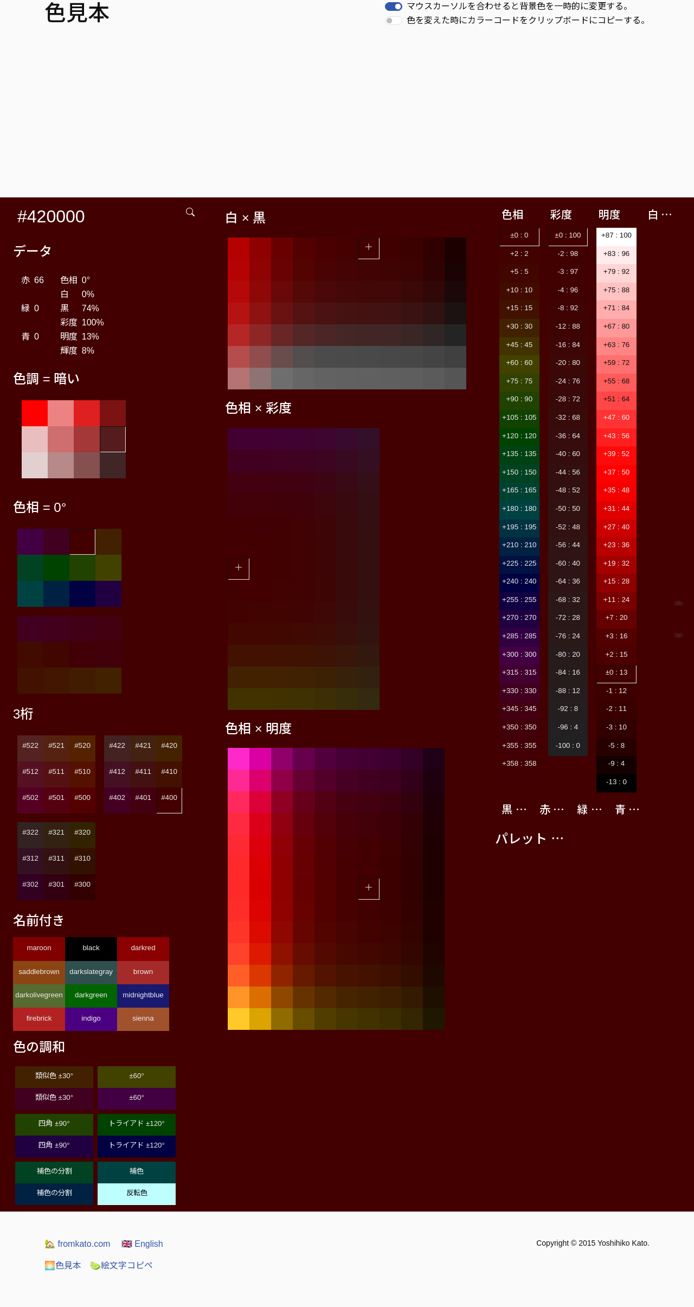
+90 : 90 (519, 399)
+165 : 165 (519, 490)
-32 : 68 (568, 417)
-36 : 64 (568, 436)
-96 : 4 (567, 727)
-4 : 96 (567, 290)
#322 (30, 832)
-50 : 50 (568, 508)
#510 (82, 771)
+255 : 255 (519, 599)
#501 (56, 797)
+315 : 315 (519, 672)
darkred (143, 948)
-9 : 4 (616, 763)
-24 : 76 (568, 381)
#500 (82, 797)
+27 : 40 (616, 527)
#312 (30, 858)
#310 (82, 858)
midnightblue (143, 995)
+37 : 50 (616, 472)
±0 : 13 (617, 672)
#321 (56, 832)
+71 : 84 (616, 308)
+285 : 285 (519, 636)
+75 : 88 (616, 290)
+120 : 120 (519, 436)
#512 (30, 771)
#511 (56, 771)
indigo (91, 1018)
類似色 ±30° (54, 1076)
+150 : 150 (519, 472)
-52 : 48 (568, 527)
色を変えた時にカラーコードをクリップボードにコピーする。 (528, 20)
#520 (82, 745)
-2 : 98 (567, 253)
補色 (137, 1171)
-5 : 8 (616, 745)
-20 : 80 (568, 362)
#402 (117, 797)
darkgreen (91, 995)
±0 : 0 (519, 235)
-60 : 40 (568, 563)
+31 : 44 (616, 508)
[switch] (393, 6)
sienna (142, 1018)
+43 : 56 (616, 436)
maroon (39, 948)
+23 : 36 (616, 545)
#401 (143, 797)
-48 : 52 (568, 490)
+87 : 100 (616, 235)
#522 (30, 745)
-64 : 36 (568, 581)
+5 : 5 (519, 271)
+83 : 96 (616, 253)
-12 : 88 (568, 326)
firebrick (39, 1018)
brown (143, 972)
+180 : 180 (519, 508)
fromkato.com (77, 1243)
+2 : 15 (616, 654)
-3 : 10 (616, 727)
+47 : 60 (616, 417)
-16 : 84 (568, 345)
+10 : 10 (519, 290)
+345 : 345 (519, 708)
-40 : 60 (568, 454)
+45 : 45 (519, 345)
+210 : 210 (519, 545)
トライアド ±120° (136, 1123)
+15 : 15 (519, 308)
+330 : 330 (519, 691)
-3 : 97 (567, 271)
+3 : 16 (616, 636)
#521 (56, 745)
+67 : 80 (616, 326)
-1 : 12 (616, 691)
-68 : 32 (568, 599)
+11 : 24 (616, 599)
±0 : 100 (568, 235)
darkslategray (91, 972)
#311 (56, 858)
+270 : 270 (519, 617)
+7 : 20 (616, 617)
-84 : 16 (568, 672)
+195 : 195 (519, 527)
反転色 (136, 1193)
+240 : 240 (519, 581)
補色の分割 (54, 1171)
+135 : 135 (519, 454)
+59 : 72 (616, 362)
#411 (143, 771)
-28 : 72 (568, 399)
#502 (30, 797)
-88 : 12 (568, 691)
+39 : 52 (616, 454)
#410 (169, 771)
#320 (82, 832)
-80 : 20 (568, 654)
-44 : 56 (568, 472)
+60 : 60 (519, 362)
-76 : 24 (568, 636)
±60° (136, 1076)
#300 (82, 884)
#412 (117, 771)
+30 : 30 (519, 326)
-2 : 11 (616, 708)
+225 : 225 (519, 563)
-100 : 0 (568, 745)
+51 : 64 (616, 399)
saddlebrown (39, 972)
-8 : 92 (567, 308)
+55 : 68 (616, 381)
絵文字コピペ (121, 1265)
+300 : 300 (519, 654)
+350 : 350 (519, 727)
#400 (169, 797)
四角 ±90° (53, 1123)
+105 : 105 (519, 417)
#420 (169, 745)
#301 (56, 884)
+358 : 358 (519, 763)
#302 (30, 884)
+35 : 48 (616, 490)
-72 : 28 (568, 617)
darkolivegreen (38, 995)
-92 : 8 (567, 708)
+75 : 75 (519, 381)
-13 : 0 (616, 782)
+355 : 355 (519, 745)
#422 (117, 745)
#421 (143, 745)
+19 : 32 (616, 563)
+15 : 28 (616, 581)
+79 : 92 (616, 271)
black (90, 948)
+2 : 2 (519, 253)
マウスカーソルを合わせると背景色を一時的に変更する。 (519, 6)
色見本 (62, 1265)
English (142, 1243)
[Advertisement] (347, 116)
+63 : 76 (616, 345)
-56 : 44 (568, 545)
